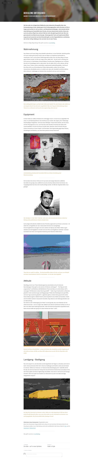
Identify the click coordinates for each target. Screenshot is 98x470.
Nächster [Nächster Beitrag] (52, 450)
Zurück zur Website (7, 2)
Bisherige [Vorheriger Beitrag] (26, 450)
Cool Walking (52, 43)
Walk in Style (53, 452)
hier (60, 431)
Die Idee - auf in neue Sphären (33, 452)
